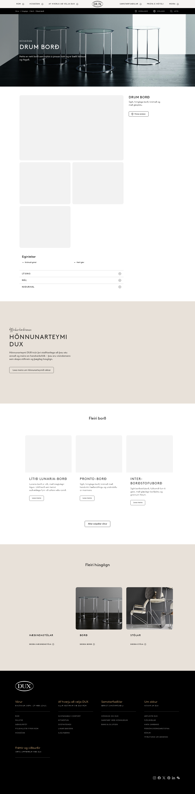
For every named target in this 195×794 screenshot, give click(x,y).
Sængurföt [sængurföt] (21, 724)
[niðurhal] (72, 287)
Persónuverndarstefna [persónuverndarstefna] (156, 729)
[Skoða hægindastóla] (48, 619)
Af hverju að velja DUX (73, 701)
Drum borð (40, 11)
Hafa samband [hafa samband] (151, 724)
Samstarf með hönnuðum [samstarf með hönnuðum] (114, 720)
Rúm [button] (18, 4)
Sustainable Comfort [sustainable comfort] (69, 716)
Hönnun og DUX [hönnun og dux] (110, 716)
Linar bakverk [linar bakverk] (65, 729)
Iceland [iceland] (161, 11)
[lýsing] (72, 273)
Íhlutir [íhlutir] (19, 720)
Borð (32, 11)
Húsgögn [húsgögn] (20, 733)
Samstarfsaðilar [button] (129, 4)
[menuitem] (21, 4)
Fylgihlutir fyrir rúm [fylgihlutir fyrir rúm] (26, 729)
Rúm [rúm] (17, 716)
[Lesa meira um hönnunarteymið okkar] (31, 373)
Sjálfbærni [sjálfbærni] (64, 733)
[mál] (72, 280)
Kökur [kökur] (147, 733)
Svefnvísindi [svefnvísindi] (64, 724)
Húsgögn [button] (35, 4)
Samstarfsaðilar (111, 701)
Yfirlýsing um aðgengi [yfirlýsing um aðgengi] (156, 737)
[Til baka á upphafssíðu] (97, 4)
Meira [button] (172, 4)
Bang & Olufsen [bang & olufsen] (109, 724)
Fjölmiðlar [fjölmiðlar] (150, 720)
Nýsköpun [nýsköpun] (63, 720)
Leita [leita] (176, 11)
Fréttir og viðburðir (27, 748)
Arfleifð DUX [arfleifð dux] (151, 716)
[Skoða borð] (99, 619)
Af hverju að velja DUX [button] (62, 4)
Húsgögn (25, 11)
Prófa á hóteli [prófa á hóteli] (155, 4)
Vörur (17, 11)
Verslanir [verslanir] (143, 11)
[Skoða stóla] (149, 619)
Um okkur (150, 701)
